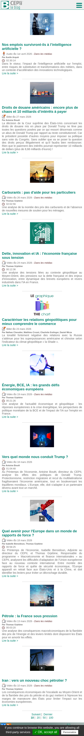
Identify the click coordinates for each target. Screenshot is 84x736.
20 (38, 717)
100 (51, 717)
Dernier (48, 714)
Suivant (36, 714)
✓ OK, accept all (45, 732)
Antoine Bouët (13, 120)
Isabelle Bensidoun (15, 544)
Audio (7, 54)
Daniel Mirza (66, 332)
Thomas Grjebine (14, 201)
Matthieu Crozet (31, 332)
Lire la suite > (10, 73)
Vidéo (7, 197)
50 (44, 717)
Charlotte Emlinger (49, 332)
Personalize (69, 732)
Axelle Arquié (12, 57)
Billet (7, 116)
